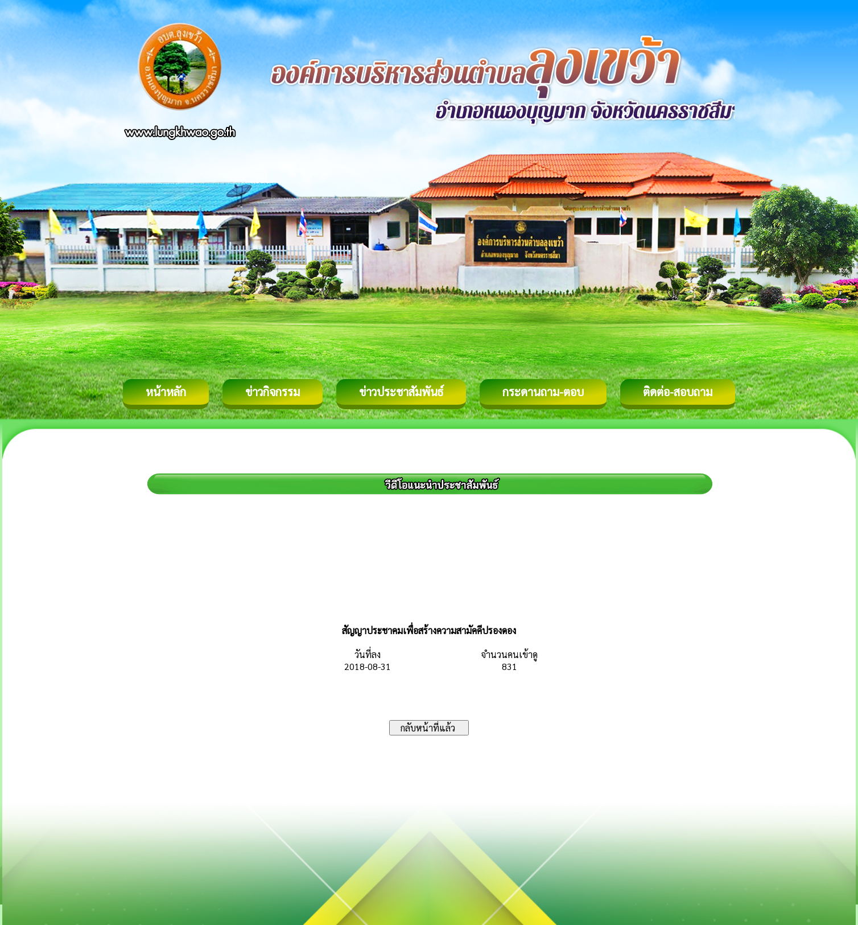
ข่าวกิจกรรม (272, 391)
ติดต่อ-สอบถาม (677, 391)
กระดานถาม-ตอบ (543, 391)
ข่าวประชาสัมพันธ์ (401, 391)
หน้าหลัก (166, 391)
